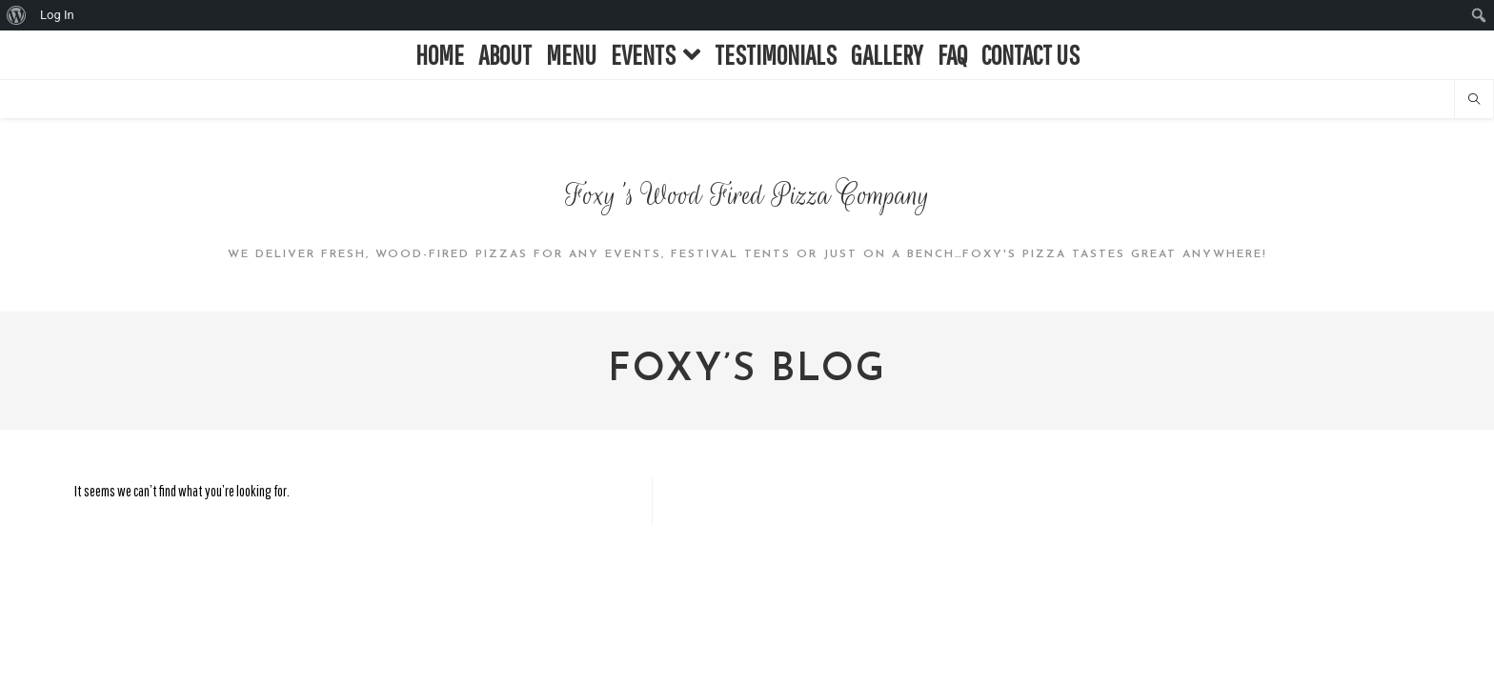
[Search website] (1474, 100)
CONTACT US (1030, 54)
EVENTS (655, 54)
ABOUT (505, 54)
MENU (571, 54)
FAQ (952, 54)
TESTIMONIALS (776, 54)
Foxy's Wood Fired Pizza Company (747, 195)
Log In (57, 15)
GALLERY (887, 54)
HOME (439, 54)
